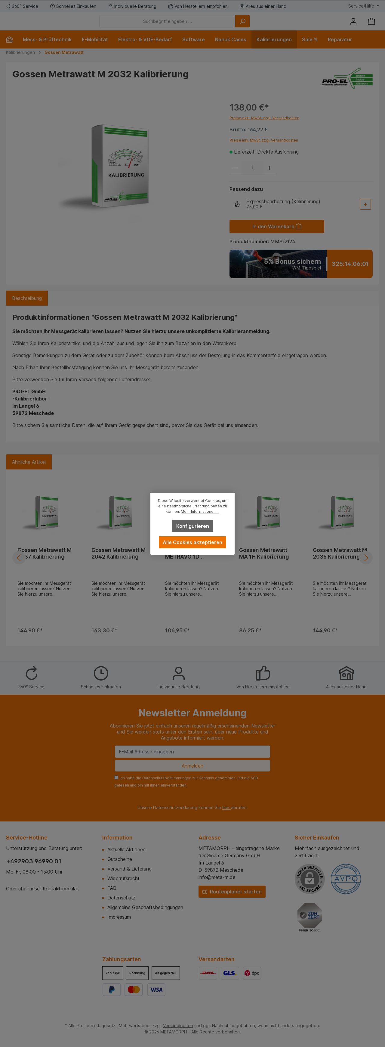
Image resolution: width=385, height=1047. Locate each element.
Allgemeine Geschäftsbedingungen (145, 907)
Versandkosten (178, 1025)
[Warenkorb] (371, 26)
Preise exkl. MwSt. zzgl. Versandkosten (264, 127)
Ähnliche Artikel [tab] (29, 471)
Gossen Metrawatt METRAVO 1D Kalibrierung (189, 562)
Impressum (119, 917)
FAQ (111, 888)
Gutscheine (119, 859)
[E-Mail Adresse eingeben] (192, 752)
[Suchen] (275, 26)
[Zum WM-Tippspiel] (301, 273)
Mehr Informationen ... (200, 511)
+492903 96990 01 (33, 861)
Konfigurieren (192, 526)
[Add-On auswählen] (365, 213)
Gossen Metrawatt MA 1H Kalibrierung (264, 562)
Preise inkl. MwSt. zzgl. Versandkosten (263, 149)
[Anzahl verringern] (235, 176)
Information (117, 837)
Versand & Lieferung (129, 869)
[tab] (27, 307)
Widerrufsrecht (123, 878)
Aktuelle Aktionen (126, 849)
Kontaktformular (60, 889)
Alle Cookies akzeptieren (192, 542)
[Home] (12, 48)
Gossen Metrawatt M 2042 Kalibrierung (118, 562)
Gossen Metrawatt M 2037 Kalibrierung (44, 562)
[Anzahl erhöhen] (269, 176)
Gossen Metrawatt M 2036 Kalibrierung (340, 562)
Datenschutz (121, 898)
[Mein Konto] (353, 26)
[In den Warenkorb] (276, 235)
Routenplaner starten (232, 892)
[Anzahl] (252, 176)
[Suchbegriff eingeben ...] (200, 26)
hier (226, 807)
